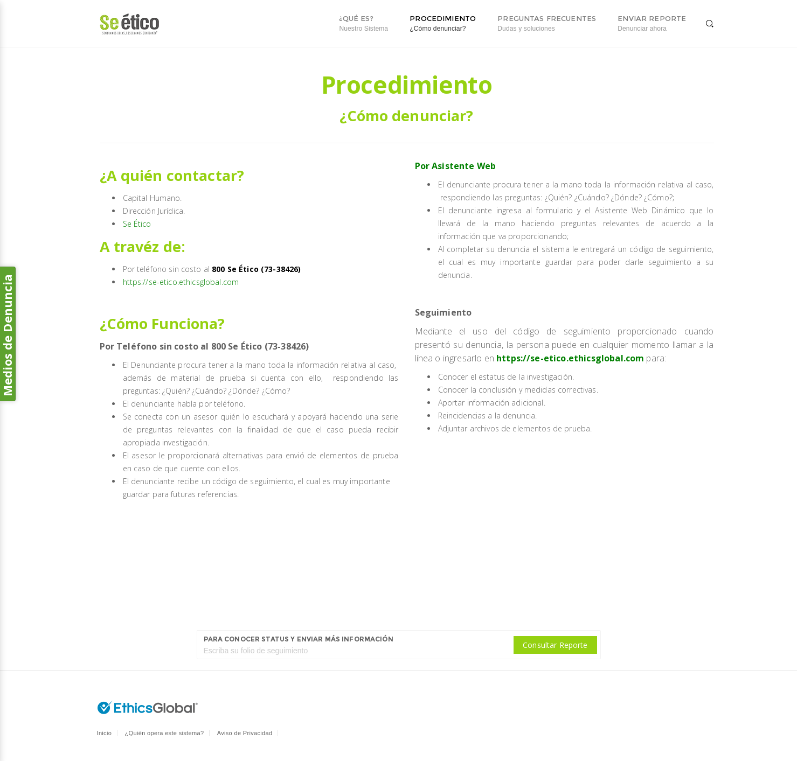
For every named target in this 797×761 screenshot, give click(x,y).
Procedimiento (443, 23)
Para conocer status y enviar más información (298, 639)
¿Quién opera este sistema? (164, 733)
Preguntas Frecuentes (546, 23)
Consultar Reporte (555, 645)
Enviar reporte (652, 23)
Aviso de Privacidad (245, 733)
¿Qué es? (363, 23)
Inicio (104, 733)
